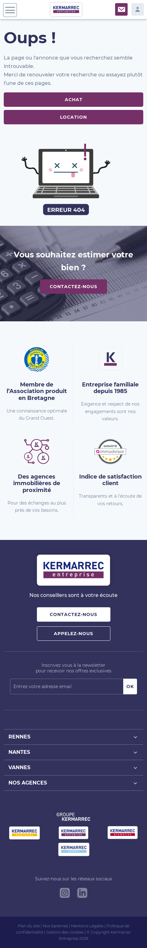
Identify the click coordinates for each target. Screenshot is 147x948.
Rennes (73, 737)
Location (73, 117)
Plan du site (29, 926)
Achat (74, 99)
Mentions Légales (87, 926)
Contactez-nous (73, 286)
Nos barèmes (55, 926)
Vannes (73, 767)
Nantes (73, 752)
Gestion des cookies (65, 932)
